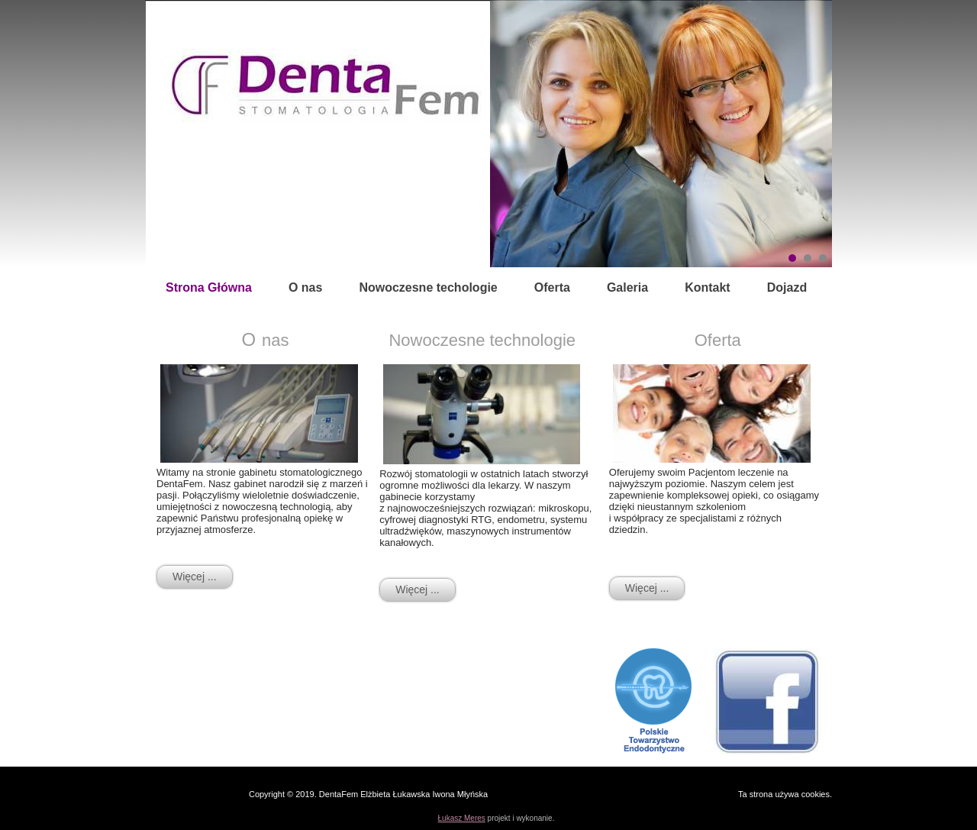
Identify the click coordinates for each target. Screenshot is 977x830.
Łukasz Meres (461, 818)
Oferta (552, 287)
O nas (305, 287)
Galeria (627, 287)
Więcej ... (195, 576)
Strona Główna (209, 287)
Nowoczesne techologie (428, 287)
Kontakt (707, 287)
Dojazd (787, 287)
